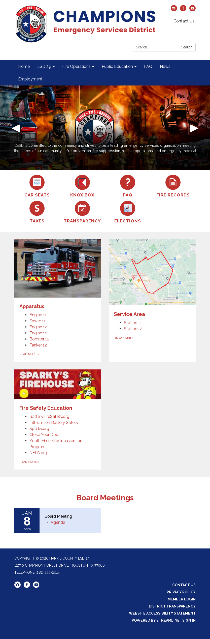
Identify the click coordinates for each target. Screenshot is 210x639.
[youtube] (192, 10)
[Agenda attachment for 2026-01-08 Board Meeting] (58, 522)
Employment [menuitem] (30, 79)
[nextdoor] (174, 10)
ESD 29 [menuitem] (44, 66)
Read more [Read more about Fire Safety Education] (29, 461)
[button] (15, 127)
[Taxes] (37, 212)
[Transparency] (82, 212)
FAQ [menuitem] (148, 66)
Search (186, 47)
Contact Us (183, 21)
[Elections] (127, 212)
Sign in (189, 620)
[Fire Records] (173, 186)
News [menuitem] (165, 66)
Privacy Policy (181, 592)
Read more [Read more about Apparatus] (29, 354)
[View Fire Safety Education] (57, 390)
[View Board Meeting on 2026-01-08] (70, 516)
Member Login (182, 599)
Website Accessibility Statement (162, 613)
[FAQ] (127, 186)
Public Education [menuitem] (117, 66)
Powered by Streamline (156, 620)
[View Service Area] (152, 278)
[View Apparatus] (57, 274)
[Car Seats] (37, 186)
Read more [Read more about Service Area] (123, 337)
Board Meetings (105, 497)
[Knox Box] (82, 186)
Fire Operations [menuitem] (76, 66)
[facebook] (183, 10)
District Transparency (172, 606)
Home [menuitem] (24, 66)
